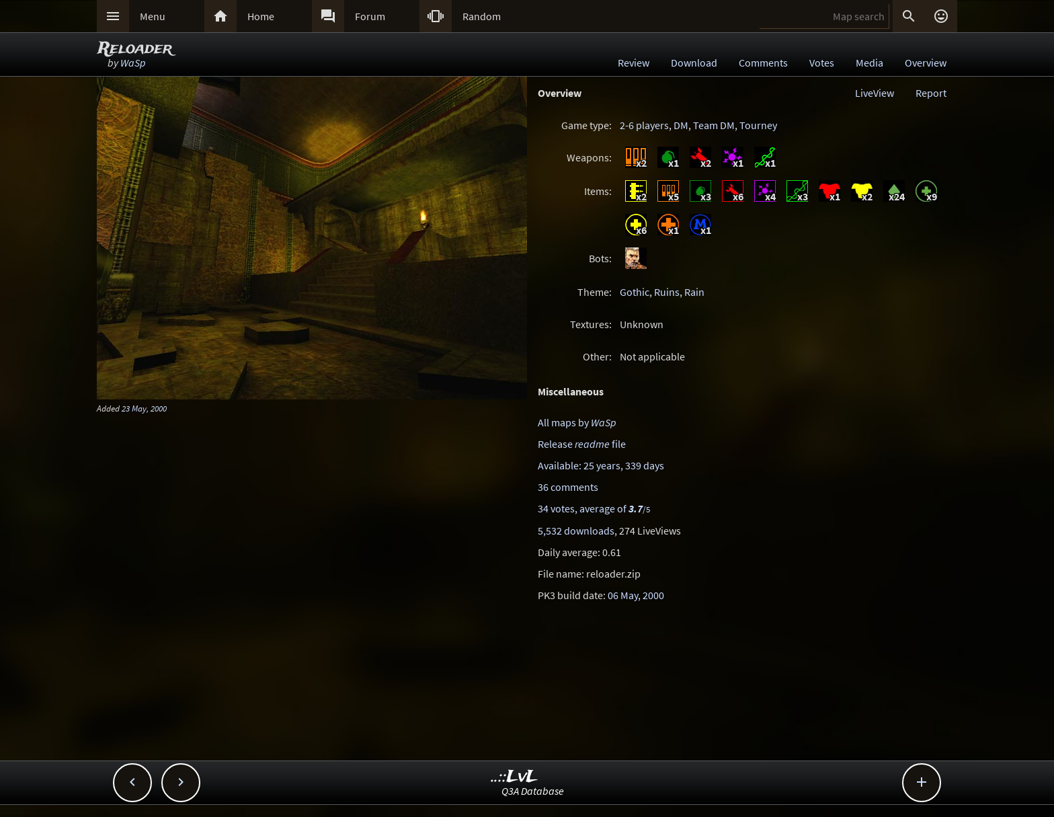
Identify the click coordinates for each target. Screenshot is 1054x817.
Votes (821, 62)
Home (260, 16)
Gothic (634, 292)
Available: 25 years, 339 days (601, 465)
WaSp (133, 62)
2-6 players (644, 125)
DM (681, 125)
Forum (370, 16)
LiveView (874, 93)
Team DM (714, 125)
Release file (582, 444)
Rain (694, 292)
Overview (925, 62)
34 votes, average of (594, 508)
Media (869, 62)
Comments (763, 62)
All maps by (577, 422)
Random (481, 16)
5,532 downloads (576, 530)
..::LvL (514, 777)
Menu (152, 16)
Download (694, 62)
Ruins (667, 292)
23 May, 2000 (144, 408)
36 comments (568, 487)
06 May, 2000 (636, 595)
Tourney (758, 125)
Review (633, 62)
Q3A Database (532, 790)
